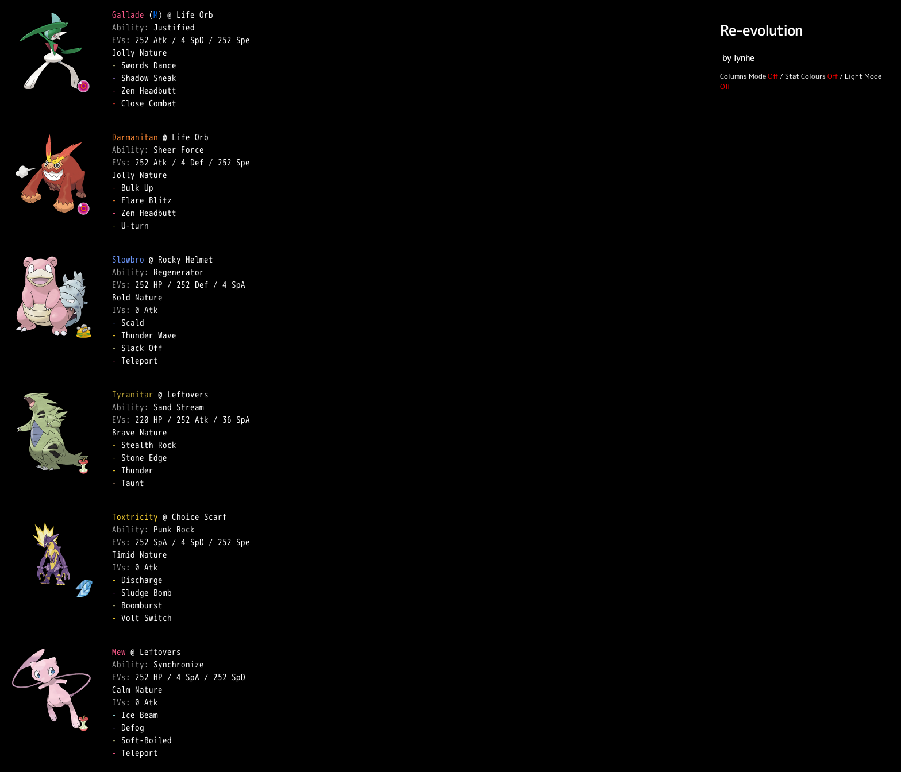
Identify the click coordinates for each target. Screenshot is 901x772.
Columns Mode (743, 76)
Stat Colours (805, 76)
